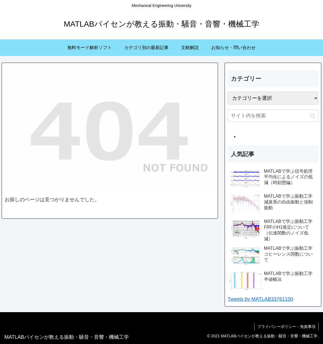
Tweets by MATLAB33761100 (260, 299)
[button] (312, 116)
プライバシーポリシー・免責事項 (286, 326)
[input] (273, 115)
